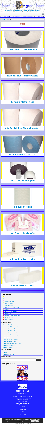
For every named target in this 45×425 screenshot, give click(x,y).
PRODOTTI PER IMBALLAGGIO (12, 307)
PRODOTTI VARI (9, 303)
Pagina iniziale (4, 19)
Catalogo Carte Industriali (9, 325)
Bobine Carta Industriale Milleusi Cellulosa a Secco (22, 128)
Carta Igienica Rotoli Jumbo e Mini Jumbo (22, 49)
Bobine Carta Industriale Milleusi (22, 102)
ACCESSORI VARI (9, 317)
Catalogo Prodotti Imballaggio (10, 335)
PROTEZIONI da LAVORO (11, 311)
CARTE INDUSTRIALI (10, 297)
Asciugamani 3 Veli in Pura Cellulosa (22, 259)
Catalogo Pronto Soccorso (10, 347)
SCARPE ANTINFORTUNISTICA (12, 315)
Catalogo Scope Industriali (10, 333)
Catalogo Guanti (7, 337)
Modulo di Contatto (9, 354)
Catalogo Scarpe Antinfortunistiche (12, 343)
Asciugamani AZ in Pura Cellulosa (22, 285)
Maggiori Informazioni (25, 421)
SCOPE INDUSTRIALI (10, 305)
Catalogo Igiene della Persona (10, 329)
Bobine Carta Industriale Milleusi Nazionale (22, 76)
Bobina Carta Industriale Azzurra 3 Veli (22, 154)
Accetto (34, 421)
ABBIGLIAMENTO (9, 313)
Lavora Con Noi (23, 414)
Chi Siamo (23, 406)
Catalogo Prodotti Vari (9, 331)
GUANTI (7, 309)
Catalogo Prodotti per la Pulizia (11, 327)
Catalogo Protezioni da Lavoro (11, 339)
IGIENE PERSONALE (9, 301)
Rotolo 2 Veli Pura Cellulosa (22, 207)
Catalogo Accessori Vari (9, 345)
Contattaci (6, 352)
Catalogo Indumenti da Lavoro (10, 341)
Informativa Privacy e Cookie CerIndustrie (23, 413)
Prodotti (22, 411)
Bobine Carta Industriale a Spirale (22, 181)
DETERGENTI (8, 299)
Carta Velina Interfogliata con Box (23, 233)
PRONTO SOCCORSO (10, 319)
